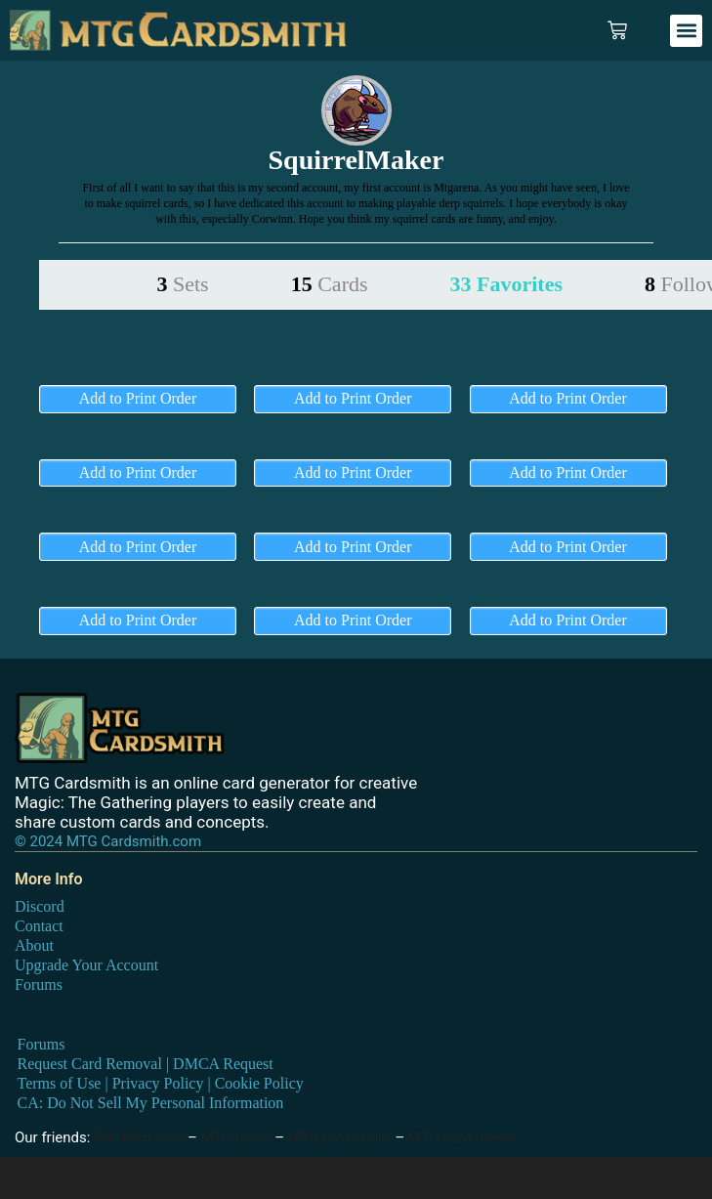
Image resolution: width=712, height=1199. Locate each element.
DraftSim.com (139, 1137)
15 (329, 284)
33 (506, 284)
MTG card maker (462, 1137)
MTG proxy (236, 1137)
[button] (686, 31)
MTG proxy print (340, 1137)
